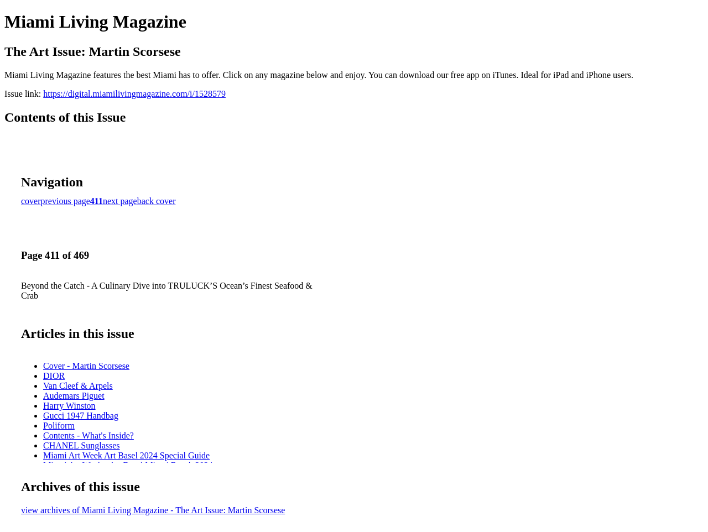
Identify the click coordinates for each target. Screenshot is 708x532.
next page (120, 201)
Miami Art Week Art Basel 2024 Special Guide (126, 455)
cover (31, 201)
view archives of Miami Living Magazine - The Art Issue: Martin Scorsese (153, 510)
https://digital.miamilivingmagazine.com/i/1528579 (134, 93)
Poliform (59, 425)
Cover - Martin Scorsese (86, 366)
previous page (65, 201)
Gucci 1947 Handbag (80, 415)
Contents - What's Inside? (88, 435)
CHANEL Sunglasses (81, 445)
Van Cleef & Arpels (78, 385)
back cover (156, 201)
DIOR (54, 375)
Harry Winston (69, 405)
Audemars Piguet (74, 395)
